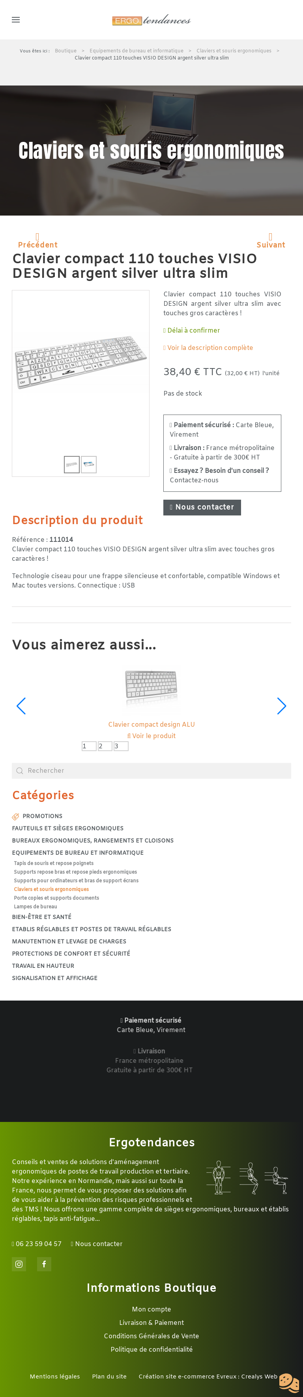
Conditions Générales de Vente (151, 1336)
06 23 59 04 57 (37, 1244)
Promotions (37, 817)
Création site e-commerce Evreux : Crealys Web (208, 1377)
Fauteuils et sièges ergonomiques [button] (67, 829)
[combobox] (151, 771)
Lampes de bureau (35, 907)
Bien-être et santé (41, 917)
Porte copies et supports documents (56, 898)
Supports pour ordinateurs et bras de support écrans (76, 881)
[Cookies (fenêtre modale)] (289, 1383)
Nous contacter (202, 507)
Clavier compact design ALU (151, 725)
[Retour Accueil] (151, 19)
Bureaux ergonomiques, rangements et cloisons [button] (93, 841)
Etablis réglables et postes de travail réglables (91, 930)
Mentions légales (55, 1377)
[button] (16, 19)
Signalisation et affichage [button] (54, 978)
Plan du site (109, 1377)
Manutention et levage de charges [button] (69, 942)
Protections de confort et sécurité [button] (71, 954)
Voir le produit (151, 736)
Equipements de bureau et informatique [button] (78, 853)
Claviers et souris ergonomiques (51, 890)
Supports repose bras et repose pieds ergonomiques (75, 872)
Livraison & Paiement (151, 1323)
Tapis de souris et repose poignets (54, 864)
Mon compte (151, 1310)
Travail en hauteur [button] (43, 966)
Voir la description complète (208, 348)
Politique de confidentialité (151, 1350)
